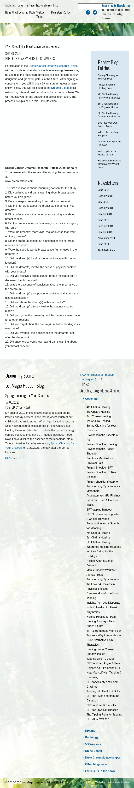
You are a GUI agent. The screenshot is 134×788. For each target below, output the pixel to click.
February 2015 (106, 226)
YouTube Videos (40, 14)
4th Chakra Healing (98, 407)
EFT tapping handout (99, 509)
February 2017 (106, 196)
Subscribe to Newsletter (116, 5)
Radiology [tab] (90, 737)
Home (8, 12)
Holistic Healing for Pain (101, 616)
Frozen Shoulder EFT (99, 467)
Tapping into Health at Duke (103, 691)
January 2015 (105, 232)
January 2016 (105, 214)
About (15, 12)
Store (59, 12)
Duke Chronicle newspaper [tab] (101, 757)
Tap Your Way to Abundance (103, 635)
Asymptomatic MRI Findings (103, 495)
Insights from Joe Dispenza (103, 602)
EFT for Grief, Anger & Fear (103, 663)
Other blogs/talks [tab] (95, 764)
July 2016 (103, 202)
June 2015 (103, 220)
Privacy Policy (55, 782)
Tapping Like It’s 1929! (100, 658)
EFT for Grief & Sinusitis (101, 705)
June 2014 (103, 244)
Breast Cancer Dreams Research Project (53, 65)
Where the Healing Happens (103, 546)
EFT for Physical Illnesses (102, 709)
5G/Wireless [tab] (91, 744)
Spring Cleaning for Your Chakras (27, 395)
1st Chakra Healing (98, 421)
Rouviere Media (119, 782)
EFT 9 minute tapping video (103, 514)
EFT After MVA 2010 (98, 719)
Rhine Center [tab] (92, 750)
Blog (53, 12)
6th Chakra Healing (98, 537)
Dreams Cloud (60, 87)
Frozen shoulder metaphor (102, 481)
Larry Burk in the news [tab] (98, 770)
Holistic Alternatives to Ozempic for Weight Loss (109, 164)
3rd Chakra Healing (98, 411)
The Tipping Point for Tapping (104, 714)
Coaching (23, 12)
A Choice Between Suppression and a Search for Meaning (102, 523)
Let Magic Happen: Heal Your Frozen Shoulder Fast (31, 5)
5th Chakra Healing (98, 542)
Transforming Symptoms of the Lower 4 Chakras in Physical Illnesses (102, 584)
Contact (67, 12)
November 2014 (106, 238)
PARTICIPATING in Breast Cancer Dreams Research (32, 46)
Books (32, 12)
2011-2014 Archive (108, 250)
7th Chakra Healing (98, 532)
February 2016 (106, 208)
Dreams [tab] (88, 730)
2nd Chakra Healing (98, 416)
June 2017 (103, 190)
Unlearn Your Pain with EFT (103, 667)
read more (13, 457)
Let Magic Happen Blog (24, 385)
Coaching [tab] (90, 398)
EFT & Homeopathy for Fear (103, 630)
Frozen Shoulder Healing (101, 444)
